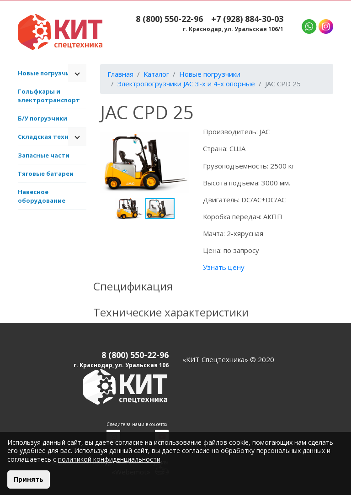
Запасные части (43, 155)
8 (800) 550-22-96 (169, 19)
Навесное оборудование (41, 196)
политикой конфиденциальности (109, 459)
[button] (181, 135)
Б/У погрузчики (42, 118)
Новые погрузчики (48, 73)
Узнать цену (224, 267)
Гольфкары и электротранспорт (49, 95)
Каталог (156, 74)
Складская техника (49, 136)
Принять (28, 479)
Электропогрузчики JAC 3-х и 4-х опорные (186, 83)
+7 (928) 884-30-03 (247, 19)
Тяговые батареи (46, 173)
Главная (120, 74)
